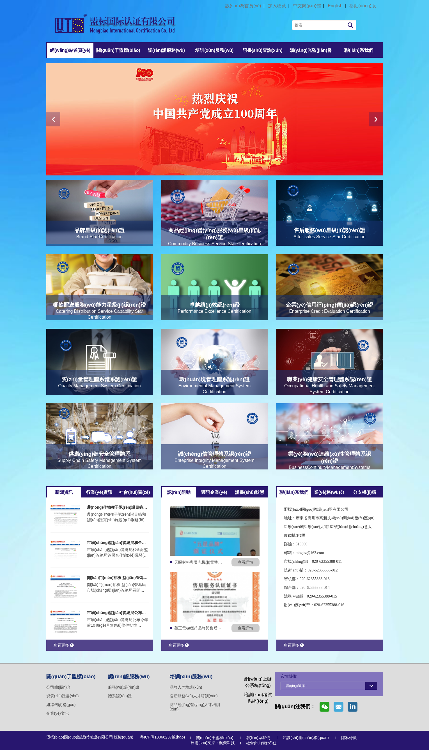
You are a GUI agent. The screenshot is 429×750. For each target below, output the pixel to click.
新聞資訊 (64, 492)
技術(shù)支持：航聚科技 (213, 742)
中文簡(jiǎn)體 (307, 5)
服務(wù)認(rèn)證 (124, 687)
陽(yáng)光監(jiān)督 (311, 50)
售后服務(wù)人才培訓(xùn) (194, 696)
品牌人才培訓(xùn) (186, 687)
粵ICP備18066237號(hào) (162, 737)
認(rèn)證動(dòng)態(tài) (179, 493)
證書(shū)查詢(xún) (263, 50)
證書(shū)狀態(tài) (249, 493)
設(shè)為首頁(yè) (243, 5)
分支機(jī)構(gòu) (365, 493)
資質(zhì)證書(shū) (62, 696)
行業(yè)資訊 (99, 492)
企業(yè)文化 (57, 713)
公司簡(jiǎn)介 (58, 687)
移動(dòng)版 (362, 5)
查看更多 (63, 645)
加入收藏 (277, 5)
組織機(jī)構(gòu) (61, 704)
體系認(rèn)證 (120, 696)
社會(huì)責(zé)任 (134, 493)
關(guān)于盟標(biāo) (118, 50)
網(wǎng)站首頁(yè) (70, 50)
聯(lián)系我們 (358, 50)
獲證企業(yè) (214, 492)
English (335, 5)
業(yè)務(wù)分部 (329, 493)
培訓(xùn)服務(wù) (214, 50)
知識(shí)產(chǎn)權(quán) (306, 737)
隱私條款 (349, 737)
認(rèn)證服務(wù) (166, 50)
